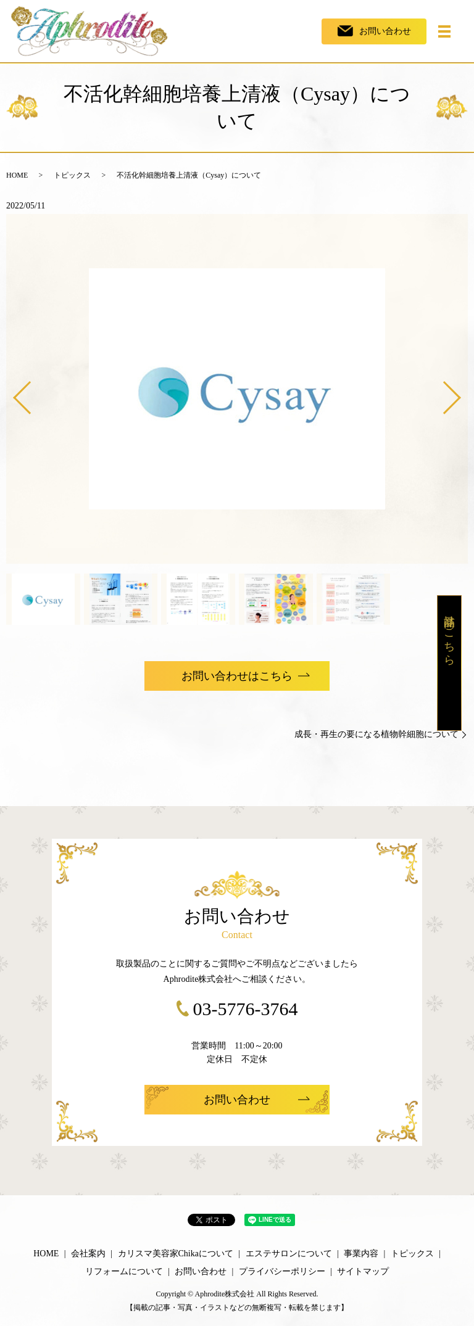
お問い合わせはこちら (237, 676)
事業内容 (361, 1253)
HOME (17, 175)
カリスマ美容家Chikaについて (175, 1253)
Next (462, 393)
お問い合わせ (201, 1271)
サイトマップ (363, 1271)
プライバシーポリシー (282, 1271)
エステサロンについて (289, 1253)
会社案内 (88, 1253)
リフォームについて (124, 1271)
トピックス (72, 175)
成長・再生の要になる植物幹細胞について (376, 734)
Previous (11, 393)
